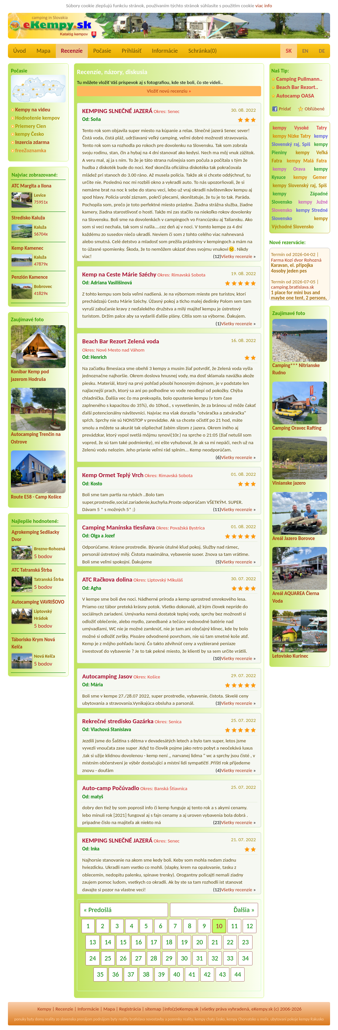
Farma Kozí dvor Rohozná (296, 252)
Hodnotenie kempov (37, 118)
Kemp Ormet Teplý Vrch (113, 475)
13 (92, 942)
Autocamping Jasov (107, 676)
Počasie (102, 50)
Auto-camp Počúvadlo (110, 788)
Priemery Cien (30, 126)
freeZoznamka (30, 150)
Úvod (19, 50)
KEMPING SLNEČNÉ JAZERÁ (117, 111)
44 (237, 974)
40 (176, 974)
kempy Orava (289, 169)
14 (108, 942)
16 (138, 942)
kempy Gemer (310, 177)
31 (199, 958)
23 (245, 942)
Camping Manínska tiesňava (118, 527)
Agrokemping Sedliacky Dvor (35, 536)
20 (199, 942)
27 (138, 958)
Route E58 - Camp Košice (36, 497)
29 (169, 958)
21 (215, 942)
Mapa (43, 50)
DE (322, 51)
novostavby (155, 1019)
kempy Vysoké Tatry (300, 128)
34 (245, 958)
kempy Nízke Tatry (292, 136)
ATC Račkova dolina (107, 579)
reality (50, 1019)
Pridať (285, 109)
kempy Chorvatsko (241, 1019)
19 (184, 942)
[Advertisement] (38, 724)
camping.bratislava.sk (292, 279)
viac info (263, 6)
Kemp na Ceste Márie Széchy (119, 274)
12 (249, 926)
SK (288, 50)
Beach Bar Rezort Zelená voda (120, 341)
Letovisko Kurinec (290, 656)
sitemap (153, 1009)
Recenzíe (72, 50)
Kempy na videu (32, 109)
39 (161, 974)
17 (154, 942)
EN (305, 51)
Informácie (165, 50)
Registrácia (130, 1009)
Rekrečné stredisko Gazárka (117, 721)
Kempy (44, 1009)
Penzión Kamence (30, 277)
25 (108, 958)
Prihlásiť (131, 50)
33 (230, 958)
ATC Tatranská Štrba (32, 570)
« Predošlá (98, 910)
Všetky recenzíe (236, 256)
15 (123, 942)
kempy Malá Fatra (307, 161)
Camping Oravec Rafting (296, 428)
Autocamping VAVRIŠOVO (38, 602)
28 (154, 958)
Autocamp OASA (295, 95)
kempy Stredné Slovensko (300, 214)
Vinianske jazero (289, 483)
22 (230, 942)
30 (184, 958)
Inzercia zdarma (32, 142)
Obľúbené (314, 109)
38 (146, 974)
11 (234, 926)
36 (115, 974)
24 (92, 958)
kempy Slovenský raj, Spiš (300, 140)
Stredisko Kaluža (28, 218)
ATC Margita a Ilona (31, 186)
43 (222, 974)
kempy (200, 1019)
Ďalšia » (244, 910)
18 (169, 942)
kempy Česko (29, 134)
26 (123, 958)
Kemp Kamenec (27, 248)
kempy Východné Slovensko (300, 222)
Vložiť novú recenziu (169, 91)
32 (215, 958)
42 (207, 974)
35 (100, 974)
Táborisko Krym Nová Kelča (33, 643)
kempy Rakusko (311, 1019)
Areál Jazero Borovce (293, 538)
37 (130, 974)
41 (191, 974)
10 (219, 926)
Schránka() (202, 50)
